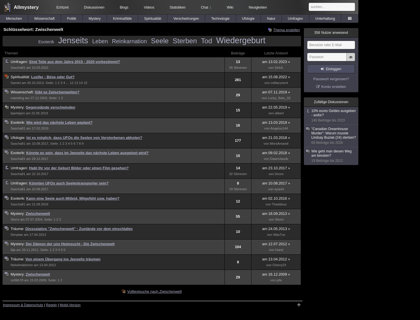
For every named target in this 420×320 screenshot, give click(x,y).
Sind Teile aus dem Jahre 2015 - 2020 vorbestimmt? (74, 62)
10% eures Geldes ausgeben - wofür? (331, 116)
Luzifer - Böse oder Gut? (53, 77)
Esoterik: (18, 122)
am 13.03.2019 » (276, 122)
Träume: (18, 229)
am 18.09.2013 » (276, 213)
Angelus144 (279, 128)
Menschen (14, 19)
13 (76, 83)
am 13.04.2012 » (276, 259)
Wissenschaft (44, 19)
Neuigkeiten (258, 7)
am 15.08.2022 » (276, 77)
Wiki (230, 7)
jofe (279, 280)
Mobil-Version (70, 305)
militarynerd (279, 83)
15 (85, 83)
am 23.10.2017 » (276, 168)
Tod (206, 41)
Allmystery (26, 7)
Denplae (17, 234)
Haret (279, 250)
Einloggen (333, 69)
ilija (13, 250)
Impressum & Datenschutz (23, 305)
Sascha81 (18, 67)
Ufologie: (18, 138)
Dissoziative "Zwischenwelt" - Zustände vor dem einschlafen (79, 229)
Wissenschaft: (23, 92)
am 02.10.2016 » (276, 198)
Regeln (51, 305)
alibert (279, 113)
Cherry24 (279, 265)
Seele (160, 41)
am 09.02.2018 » (276, 153)
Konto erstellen (333, 87)
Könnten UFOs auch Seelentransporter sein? (68, 183)
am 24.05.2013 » (276, 229)
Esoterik (46, 41)
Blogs (124, 7)
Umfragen (295, 19)
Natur (271, 19)
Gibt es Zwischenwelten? (57, 92)
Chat (206, 7)
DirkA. (279, 67)
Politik (71, 19)
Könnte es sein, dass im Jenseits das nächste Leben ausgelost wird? (87, 153)
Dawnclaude (279, 158)
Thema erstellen (286, 30)
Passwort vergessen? (331, 79)
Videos (149, 7)
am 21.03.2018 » (276, 138)
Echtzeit (62, 7)
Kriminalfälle (122, 19)
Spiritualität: (21, 77)
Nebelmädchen (22, 265)
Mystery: (18, 107)
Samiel (16, 83)
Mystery (95, 19)
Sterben (185, 41)
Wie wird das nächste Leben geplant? (59, 122)
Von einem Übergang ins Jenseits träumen (63, 259)
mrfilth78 (17, 280)
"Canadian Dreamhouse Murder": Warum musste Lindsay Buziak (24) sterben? (331, 136)
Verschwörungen (186, 19)
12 (71, 83)
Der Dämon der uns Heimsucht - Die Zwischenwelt (70, 244)
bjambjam (18, 113)
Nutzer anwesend (331, 33)
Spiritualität (152, 19)
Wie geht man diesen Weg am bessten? (331, 156)
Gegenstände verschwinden (50, 107)
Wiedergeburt (240, 40)
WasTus (279, 234)
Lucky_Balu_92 (279, 98)
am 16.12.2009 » (276, 274)
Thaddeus (279, 204)
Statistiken (177, 7)
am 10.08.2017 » (276, 183)
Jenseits (73, 40)
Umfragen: (20, 62)
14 (81, 83)
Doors (279, 174)
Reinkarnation (129, 41)
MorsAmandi (279, 143)
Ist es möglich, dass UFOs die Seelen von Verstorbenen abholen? (84, 138)
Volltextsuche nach (154, 291)
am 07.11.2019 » (276, 92)
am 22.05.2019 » (276, 107)
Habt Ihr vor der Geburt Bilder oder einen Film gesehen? (78, 168)
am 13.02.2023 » (276, 62)
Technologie (220, 19)
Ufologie (248, 19)
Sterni (15, 219)
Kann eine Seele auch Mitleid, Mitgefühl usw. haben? (72, 198)
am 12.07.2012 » (276, 244)
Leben (100, 41)
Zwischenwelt (38, 213)
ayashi (279, 189)
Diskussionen (94, 7)
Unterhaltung (325, 19)
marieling (17, 98)
